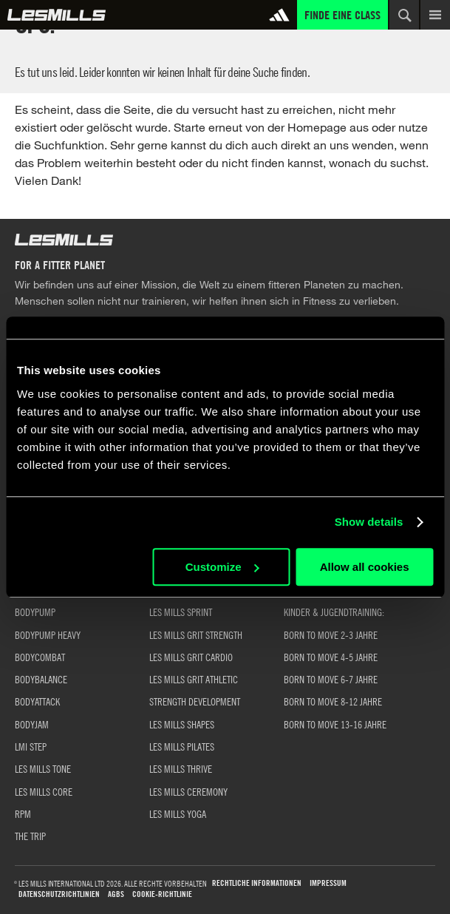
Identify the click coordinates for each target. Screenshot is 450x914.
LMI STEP (31, 746)
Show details (369, 521)
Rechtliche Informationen (256, 883)
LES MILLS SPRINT (180, 611)
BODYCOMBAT (40, 656)
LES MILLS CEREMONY (188, 791)
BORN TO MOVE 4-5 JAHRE (331, 656)
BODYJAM (32, 724)
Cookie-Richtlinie (162, 894)
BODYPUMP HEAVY (48, 634)
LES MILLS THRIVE (180, 768)
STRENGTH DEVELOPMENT (194, 701)
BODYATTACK (37, 701)
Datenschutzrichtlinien (59, 894)
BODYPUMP (35, 611)
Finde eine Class (342, 14)
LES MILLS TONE (43, 768)
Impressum (328, 883)
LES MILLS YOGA (177, 813)
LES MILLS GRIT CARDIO (191, 656)
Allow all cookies (364, 567)
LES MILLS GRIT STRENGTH (195, 634)
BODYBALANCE (41, 679)
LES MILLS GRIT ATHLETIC (193, 679)
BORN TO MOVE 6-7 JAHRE (331, 679)
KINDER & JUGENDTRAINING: (334, 611)
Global (56, 15)
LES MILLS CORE (43, 791)
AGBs (116, 894)
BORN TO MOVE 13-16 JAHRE (335, 724)
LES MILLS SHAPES (181, 724)
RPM (23, 813)
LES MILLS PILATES (181, 746)
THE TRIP (30, 835)
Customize (222, 567)
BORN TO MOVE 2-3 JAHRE (331, 634)
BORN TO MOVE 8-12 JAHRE (333, 701)
